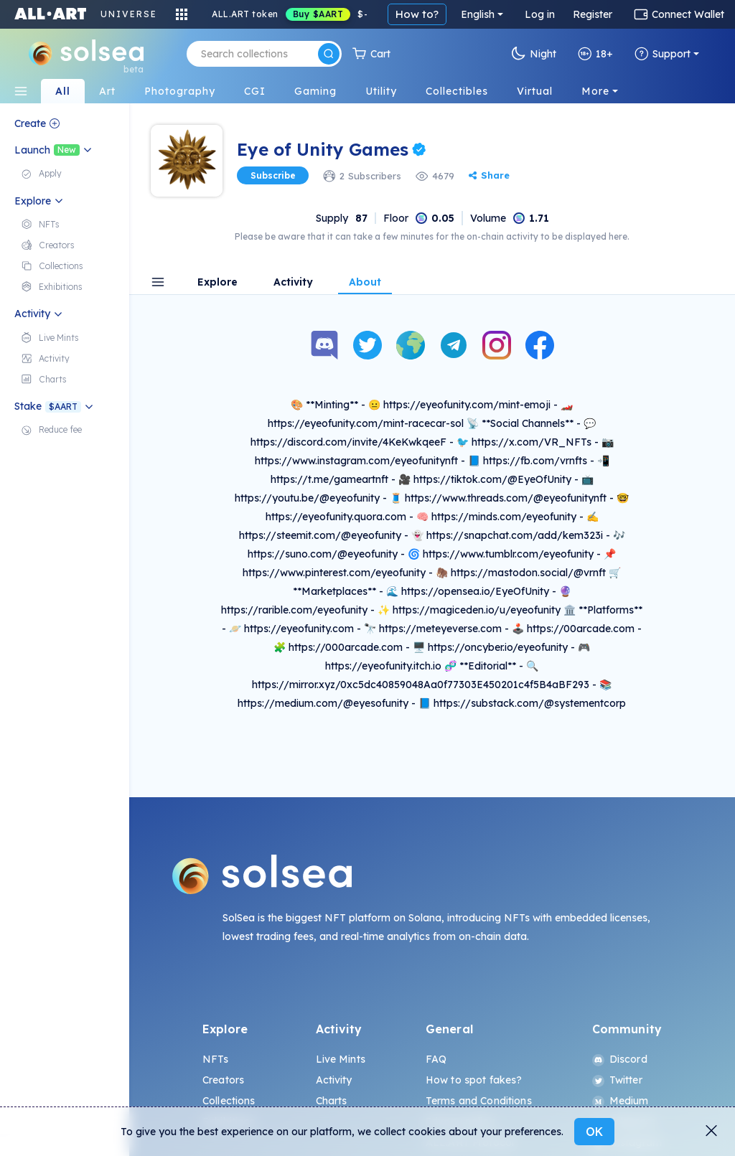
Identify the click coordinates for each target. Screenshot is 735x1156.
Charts (331, 1100)
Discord (619, 1059)
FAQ (436, 1059)
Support (662, 54)
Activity (293, 282)
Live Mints (340, 1059)
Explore (217, 282)
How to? (417, 14)
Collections (229, 1100)
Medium (620, 1100)
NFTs (215, 1059)
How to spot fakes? (474, 1079)
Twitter (617, 1080)
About (365, 282)
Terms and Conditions (479, 1100)
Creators (223, 1079)
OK (594, 1131)
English (478, 14)
